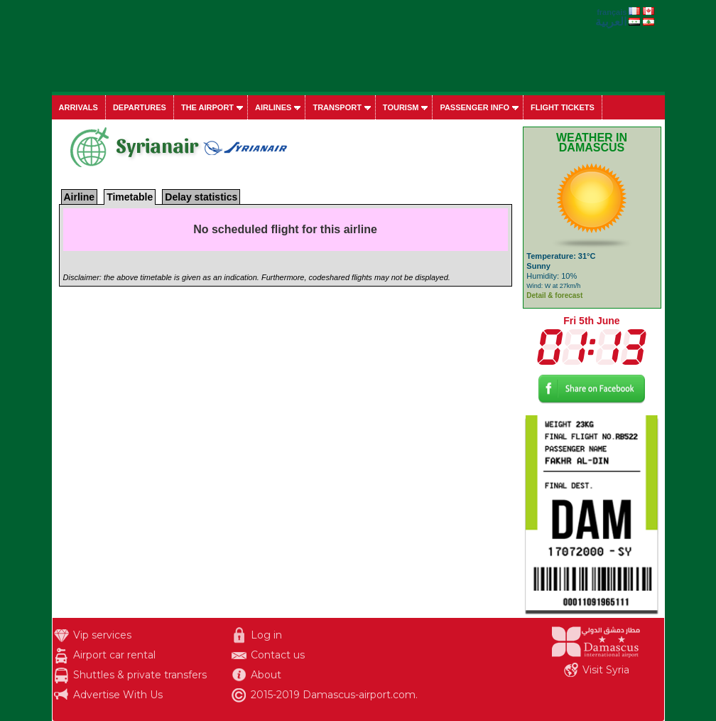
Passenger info (474, 107)
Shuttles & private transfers (140, 674)
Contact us (278, 654)
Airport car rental (114, 654)
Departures (139, 107)
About (266, 674)
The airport (207, 107)
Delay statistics (201, 197)
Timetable (130, 197)
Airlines (273, 107)
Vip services (102, 635)
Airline (79, 197)
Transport (337, 107)
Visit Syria (605, 669)
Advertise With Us (118, 694)
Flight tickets (563, 107)
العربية (610, 22)
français (611, 12)
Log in (266, 635)
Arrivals (78, 107)
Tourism (401, 107)
